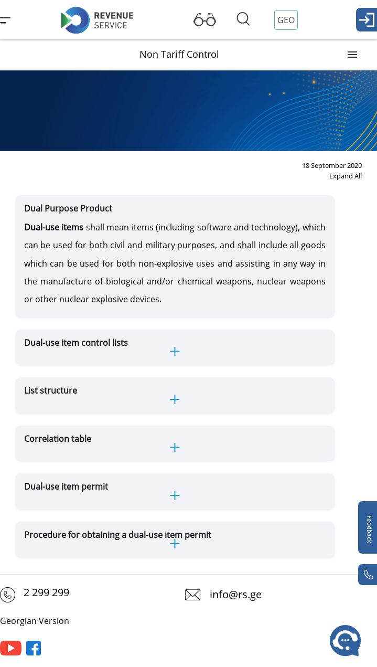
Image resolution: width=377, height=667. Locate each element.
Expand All (345, 176)
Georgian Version (34, 621)
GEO (286, 20)
